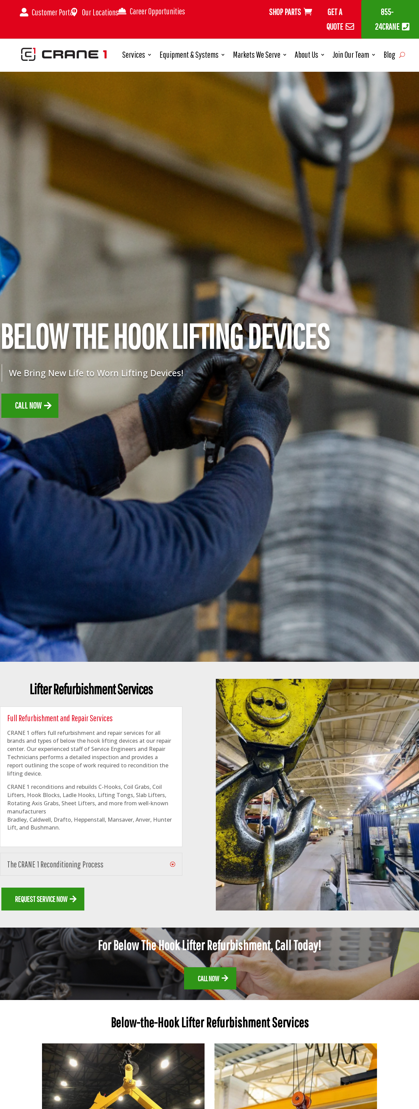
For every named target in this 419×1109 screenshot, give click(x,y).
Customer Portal (53, 12)
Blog (389, 55)
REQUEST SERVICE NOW (41, 899)
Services (133, 55)
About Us (306, 55)
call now (208, 978)
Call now (28, 405)
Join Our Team (351, 55)
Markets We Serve (256, 55)
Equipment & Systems (189, 55)
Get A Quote (334, 19)
